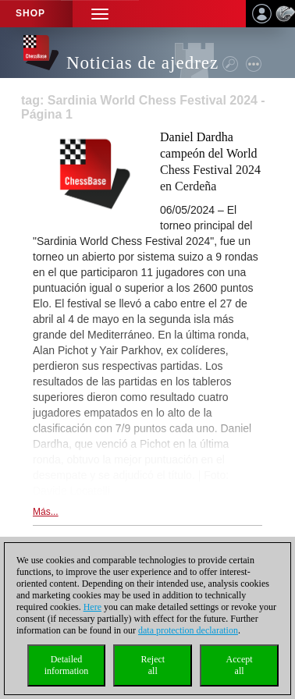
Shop (30, 13)
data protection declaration (188, 630)
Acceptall (239, 665)
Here (92, 606)
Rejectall (152, 665)
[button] (100, 13)
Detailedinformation (66, 665)
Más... (46, 511)
